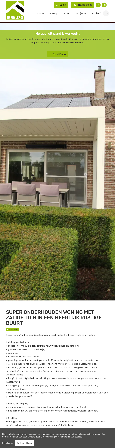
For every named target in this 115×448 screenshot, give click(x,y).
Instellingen (7, 443)
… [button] (105, 13)
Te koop (53, 13)
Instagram (104, 5)
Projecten (81, 13)
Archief (96, 13)
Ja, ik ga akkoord (24, 443)
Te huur (67, 13)
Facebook (98, 5)
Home (40, 13)
